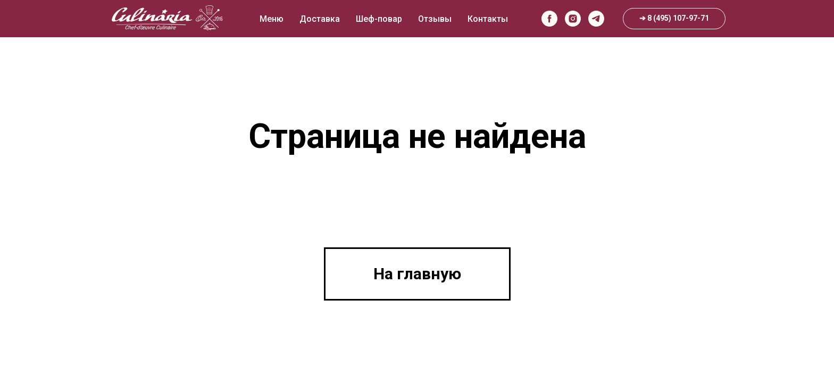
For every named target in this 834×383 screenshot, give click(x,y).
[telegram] (596, 19)
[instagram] (573, 19)
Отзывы (435, 19)
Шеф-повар (379, 19)
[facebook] (549, 19)
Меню (271, 19)
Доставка (319, 19)
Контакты (488, 19)
